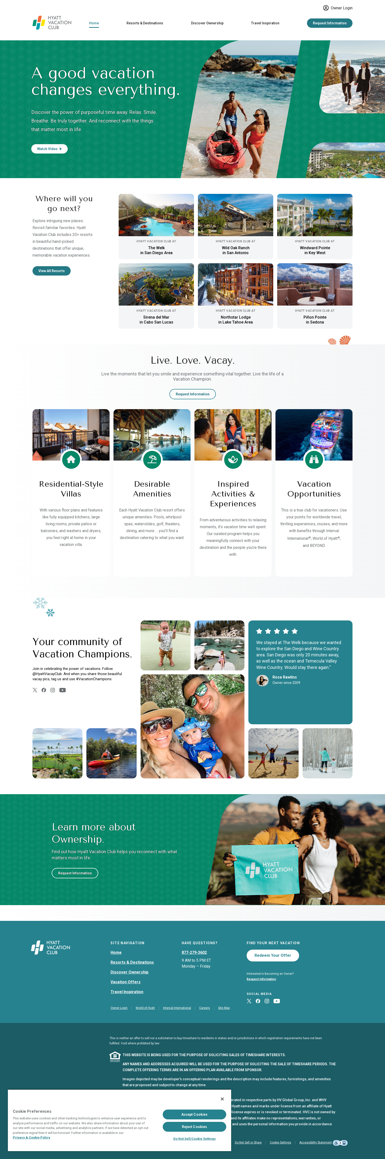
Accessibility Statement (315, 1142)
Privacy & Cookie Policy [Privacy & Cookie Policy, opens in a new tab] (31, 1137)
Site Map (224, 1008)
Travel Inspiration (265, 23)
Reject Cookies (194, 1127)
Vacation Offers (126, 982)
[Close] (222, 1099)
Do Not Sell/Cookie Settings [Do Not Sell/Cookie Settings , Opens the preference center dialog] (194, 1139)
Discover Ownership (207, 23)
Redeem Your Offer (273, 955)
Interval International (177, 1008)
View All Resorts (51, 271)
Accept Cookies (194, 1114)
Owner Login (338, 8)
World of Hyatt (145, 1008)
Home (94, 23)
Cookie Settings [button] (280, 1142)
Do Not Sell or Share (248, 1142)
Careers (204, 1008)
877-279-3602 (194, 952)
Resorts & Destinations (145, 23)
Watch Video (49, 149)
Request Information (330, 23)
